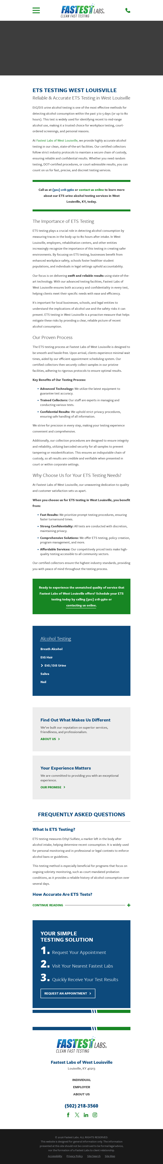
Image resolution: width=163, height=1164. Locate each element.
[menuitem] (82, 649)
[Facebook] (68, 1115)
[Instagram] (95, 1115)
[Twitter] (77, 1115)
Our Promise (53, 787)
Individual (81, 1079)
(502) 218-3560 (63, 189)
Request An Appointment (67, 993)
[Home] (82, 10)
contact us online (91, 189)
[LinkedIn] (86, 1115)
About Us (50, 739)
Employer (81, 1086)
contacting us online (81, 605)
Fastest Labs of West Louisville (57, 140)
